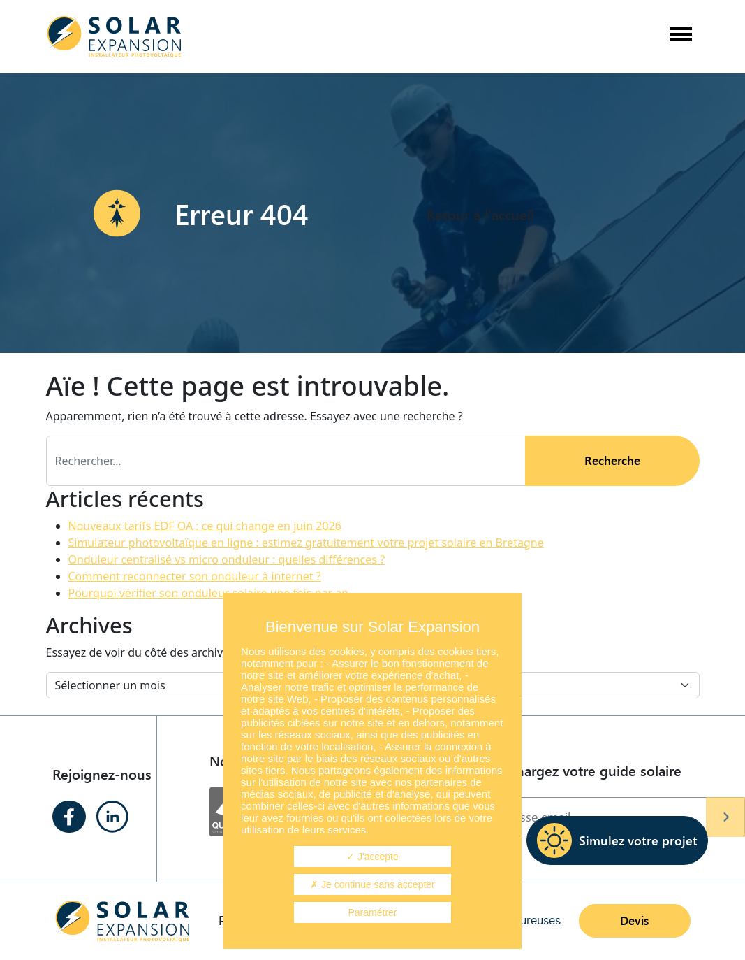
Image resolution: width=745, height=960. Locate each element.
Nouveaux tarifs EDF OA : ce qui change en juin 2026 (204, 525)
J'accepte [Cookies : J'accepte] (372, 856)
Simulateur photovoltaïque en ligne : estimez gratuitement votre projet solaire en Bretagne (306, 542)
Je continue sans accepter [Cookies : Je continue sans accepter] (372, 884)
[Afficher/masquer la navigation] (680, 37)
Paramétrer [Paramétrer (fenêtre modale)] (372, 912)
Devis (634, 920)
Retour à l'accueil (480, 213)
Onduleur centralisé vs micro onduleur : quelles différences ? (226, 559)
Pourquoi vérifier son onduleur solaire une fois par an (208, 593)
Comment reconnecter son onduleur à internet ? (194, 576)
